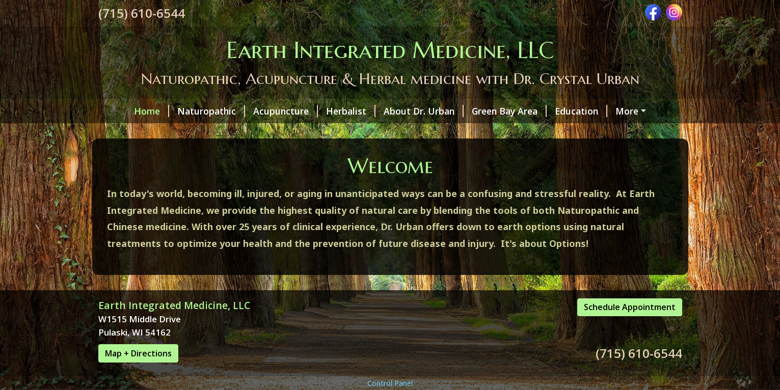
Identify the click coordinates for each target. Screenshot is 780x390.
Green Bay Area (481, 111)
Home (124, 111)
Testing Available (345, 132)
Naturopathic (184, 111)
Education (553, 111)
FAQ (601, 111)
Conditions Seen (145, 132)
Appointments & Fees (244, 132)
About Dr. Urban (396, 111)
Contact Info (471, 132)
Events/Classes (612, 132)
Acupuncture (258, 111)
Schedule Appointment (630, 350)
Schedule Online (140, 154)
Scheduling (540, 132)
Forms (413, 132)
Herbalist (323, 111)
